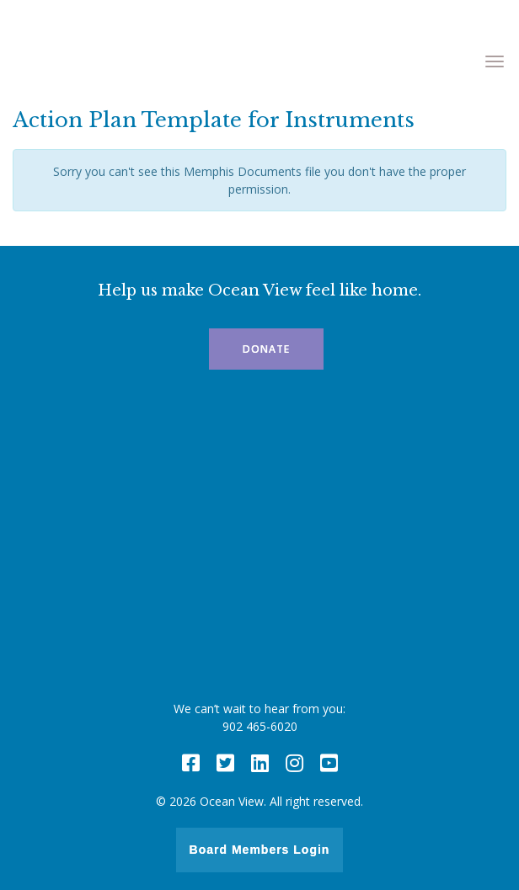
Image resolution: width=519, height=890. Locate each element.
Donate (266, 349)
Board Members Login (260, 849)
